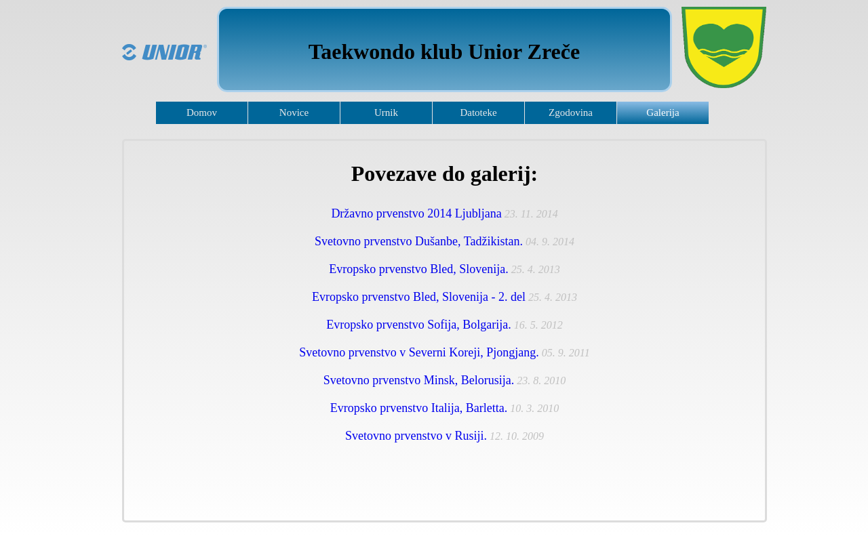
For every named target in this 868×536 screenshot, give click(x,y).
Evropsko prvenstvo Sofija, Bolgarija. (418, 324)
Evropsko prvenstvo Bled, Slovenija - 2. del (419, 297)
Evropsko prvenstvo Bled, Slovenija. (418, 269)
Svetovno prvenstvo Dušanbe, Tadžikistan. (419, 241)
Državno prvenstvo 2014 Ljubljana (416, 213)
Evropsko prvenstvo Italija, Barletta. (418, 408)
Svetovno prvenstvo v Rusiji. (416, 435)
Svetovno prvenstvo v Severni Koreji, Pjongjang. (418, 352)
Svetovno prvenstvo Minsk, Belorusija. (419, 380)
